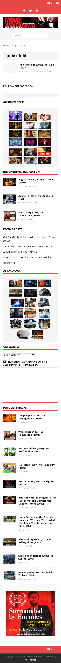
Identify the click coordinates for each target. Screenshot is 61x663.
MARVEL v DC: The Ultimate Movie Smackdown (28, 257)
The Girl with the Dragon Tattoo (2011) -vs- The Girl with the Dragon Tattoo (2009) (38, 500)
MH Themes (30, 659)
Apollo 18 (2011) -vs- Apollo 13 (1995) (35, 197)
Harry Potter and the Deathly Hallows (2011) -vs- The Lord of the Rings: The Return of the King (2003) (37, 522)
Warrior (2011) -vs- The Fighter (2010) (37, 483)
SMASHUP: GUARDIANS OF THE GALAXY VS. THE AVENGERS (25, 363)
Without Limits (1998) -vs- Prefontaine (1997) (34, 450)
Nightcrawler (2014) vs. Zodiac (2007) (36, 181)
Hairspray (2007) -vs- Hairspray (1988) (37, 466)
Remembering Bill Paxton (21, 172)
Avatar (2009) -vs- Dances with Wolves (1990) (36, 574)
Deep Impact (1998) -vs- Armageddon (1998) (33, 417)
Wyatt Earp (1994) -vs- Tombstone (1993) (31, 214)
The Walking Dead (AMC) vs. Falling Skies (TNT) (35, 541)
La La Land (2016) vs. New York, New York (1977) (29, 246)
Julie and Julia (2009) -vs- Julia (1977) (37, 66)
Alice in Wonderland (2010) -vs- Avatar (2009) (36, 557)
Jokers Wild (9, 262)
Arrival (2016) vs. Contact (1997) (20, 252)
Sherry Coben (45, 71)
